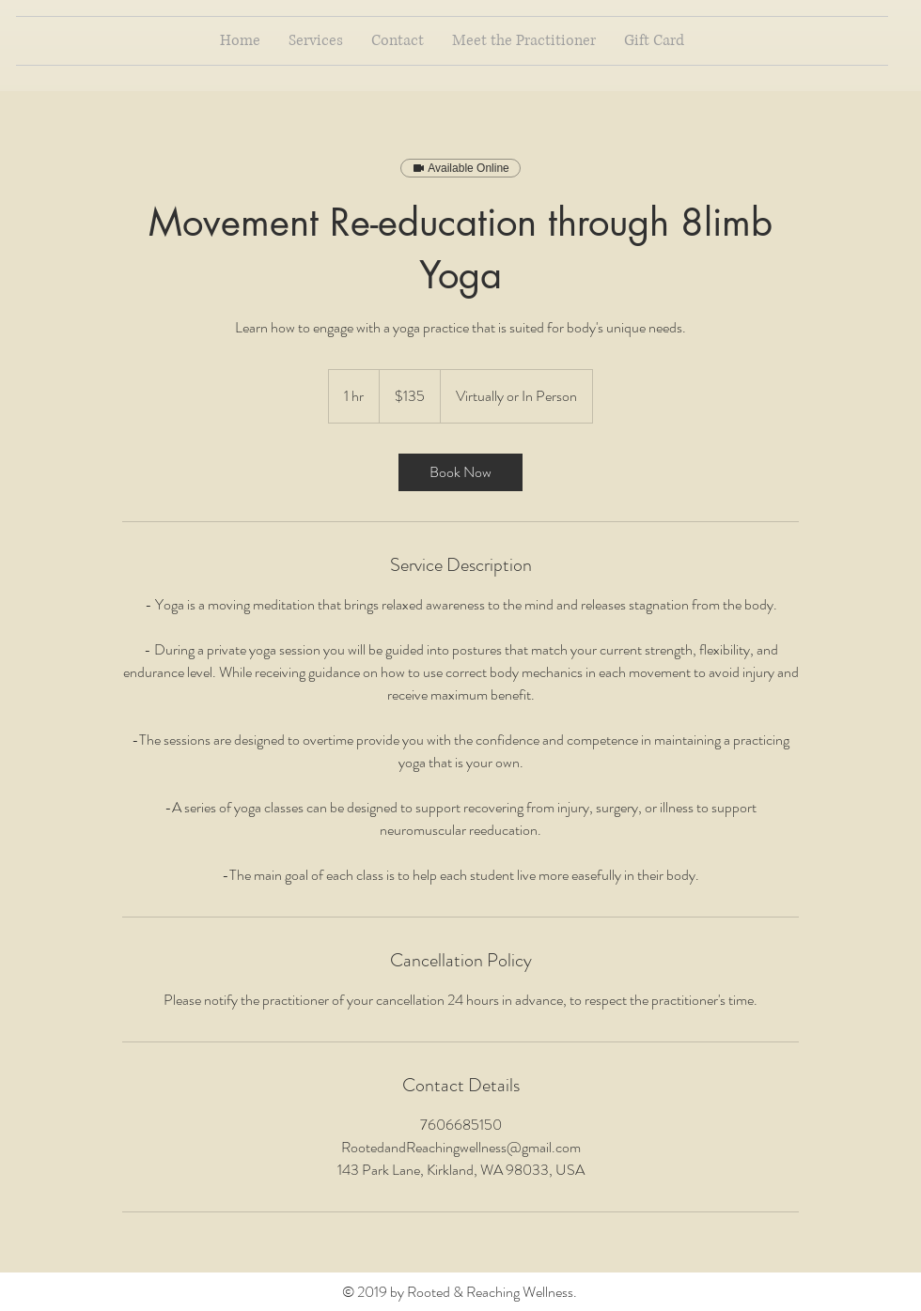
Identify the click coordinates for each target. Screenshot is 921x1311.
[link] (460, 472)
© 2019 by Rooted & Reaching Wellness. (461, 1292)
